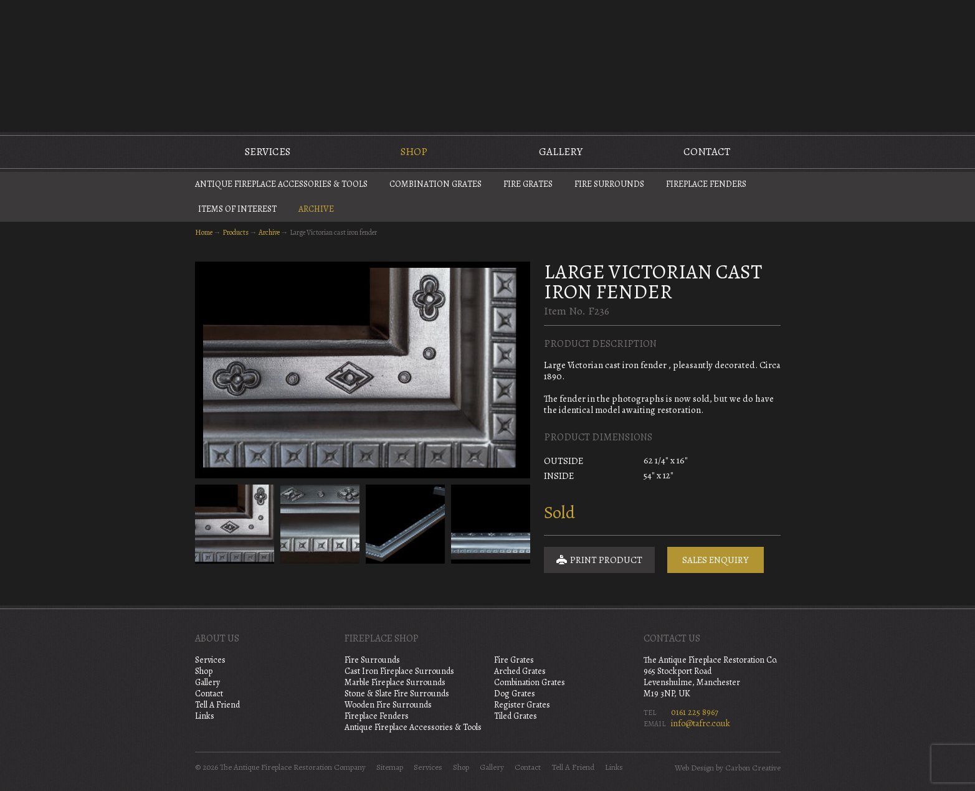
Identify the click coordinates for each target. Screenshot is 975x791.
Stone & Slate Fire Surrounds (397, 693)
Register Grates (522, 705)
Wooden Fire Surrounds (388, 705)
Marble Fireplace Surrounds (395, 682)
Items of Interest (237, 209)
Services (267, 151)
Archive (316, 209)
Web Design (694, 768)
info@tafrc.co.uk (700, 723)
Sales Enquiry (715, 560)
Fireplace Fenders (706, 184)
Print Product (599, 560)
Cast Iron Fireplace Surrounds (399, 671)
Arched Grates (520, 671)
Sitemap (389, 767)
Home (203, 232)
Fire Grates (528, 184)
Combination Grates (435, 184)
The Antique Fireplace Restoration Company (488, 65)
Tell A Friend (217, 705)
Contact (706, 151)
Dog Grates (514, 693)
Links (204, 716)
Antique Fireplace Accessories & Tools (281, 184)
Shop (414, 151)
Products (235, 232)
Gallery (561, 151)
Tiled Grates (515, 716)
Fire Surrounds (609, 184)
